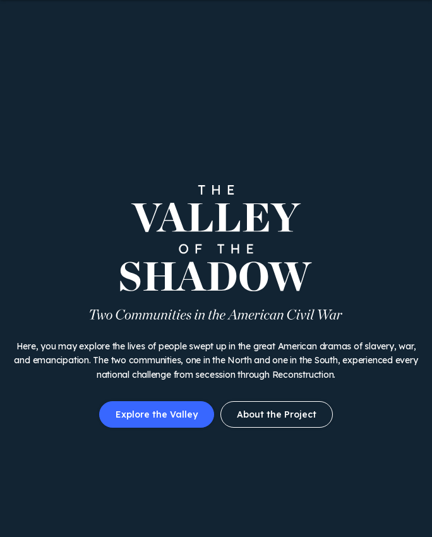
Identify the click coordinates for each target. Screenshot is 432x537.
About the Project (276, 414)
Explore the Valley (157, 414)
